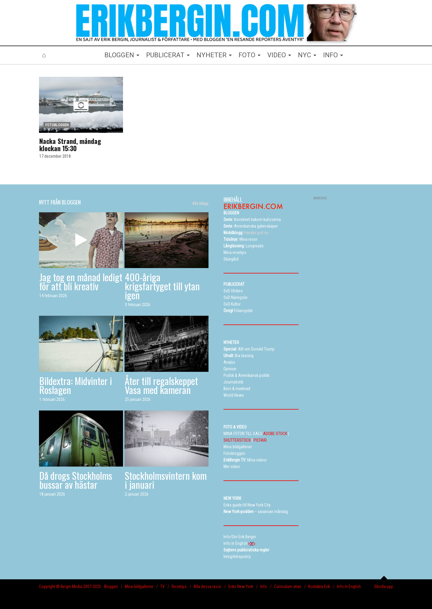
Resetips (179, 586)
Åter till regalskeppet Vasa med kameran (161, 385)
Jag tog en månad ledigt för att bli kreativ (80, 281)
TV (162, 586)
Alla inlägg (200, 203)
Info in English (349, 586)
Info (263, 586)
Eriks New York (240, 586)
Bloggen (111, 586)
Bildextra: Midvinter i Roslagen (75, 385)
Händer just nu (246, 232)
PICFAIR (260, 440)
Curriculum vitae (287, 586)
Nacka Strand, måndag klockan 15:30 (70, 144)
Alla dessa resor (207, 586)
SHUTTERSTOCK (237, 440)
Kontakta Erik (319, 586)
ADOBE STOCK (275, 433)
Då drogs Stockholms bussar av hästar (75, 479)
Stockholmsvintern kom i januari (166, 479)
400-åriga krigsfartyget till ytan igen (162, 286)
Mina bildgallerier (139, 586)
